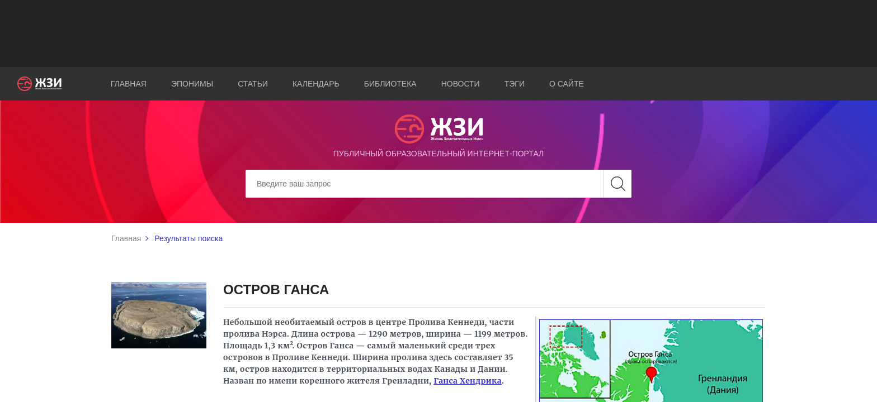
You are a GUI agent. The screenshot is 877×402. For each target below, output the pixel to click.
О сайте (566, 83)
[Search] (438, 184)
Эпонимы (192, 83)
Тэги (514, 83)
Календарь (316, 83)
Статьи (253, 83)
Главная (129, 83)
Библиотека (390, 83)
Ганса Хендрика (467, 381)
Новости (460, 83)
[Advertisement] (438, 33)
